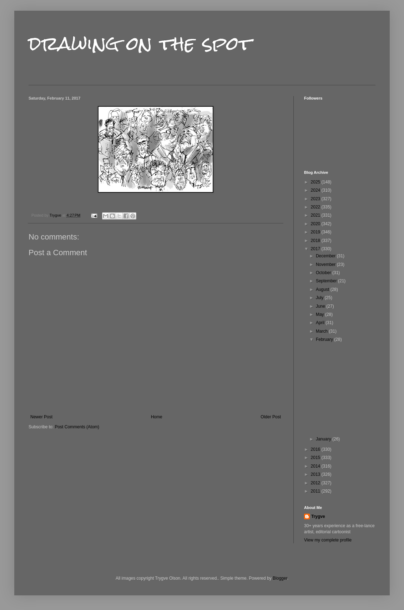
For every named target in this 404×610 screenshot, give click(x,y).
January (324, 439)
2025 (316, 182)
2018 (316, 240)
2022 (316, 207)
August (323, 289)
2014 (316, 466)
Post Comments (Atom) (77, 426)
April (320, 322)
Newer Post (41, 416)
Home (156, 416)
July (320, 297)
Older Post (271, 416)
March (322, 331)
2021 (316, 215)
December (326, 255)
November (326, 264)
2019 (316, 232)
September (327, 280)
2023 (316, 198)
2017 (316, 248)
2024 (316, 190)
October (324, 272)
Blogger (280, 578)
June (321, 306)
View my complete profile (328, 540)
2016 (316, 449)
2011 (316, 491)
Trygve (318, 516)
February (325, 339)
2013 (316, 474)
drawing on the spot (140, 43)
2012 (316, 482)
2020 (316, 223)
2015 (316, 457)
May (320, 314)
